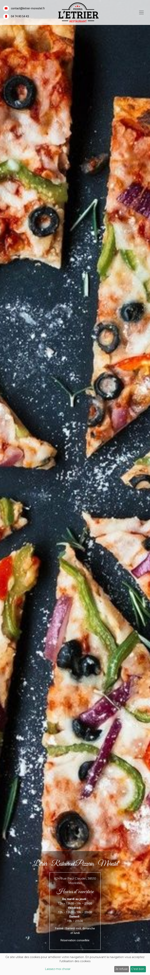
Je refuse (121, 969)
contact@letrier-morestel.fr (28, 8)
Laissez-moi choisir (58, 969)
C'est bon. (138, 969)
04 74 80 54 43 (20, 16)
